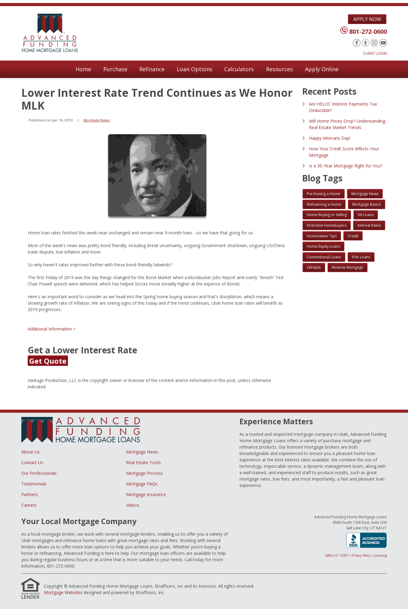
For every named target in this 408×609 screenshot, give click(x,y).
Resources (279, 69)
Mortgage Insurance (146, 494)
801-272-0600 (368, 31)
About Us (30, 452)
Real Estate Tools (143, 462)
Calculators (239, 69)
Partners (29, 494)
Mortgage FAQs (142, 484)
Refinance (152, 69)
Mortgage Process (144, 473)
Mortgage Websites (63, 592)
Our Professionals (39, 473)
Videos (132, 505)
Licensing (380, 555)
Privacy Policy (361, 555)
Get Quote (47, 361)
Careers (29, 505)
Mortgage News (96, 120)
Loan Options (194, 69)
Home (83, 69)
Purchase (115, 69)
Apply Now (367, 19)
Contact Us (32, 462)
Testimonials (34, 484)
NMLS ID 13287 (336, 555)
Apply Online (322, 69)
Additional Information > (52, 329)
